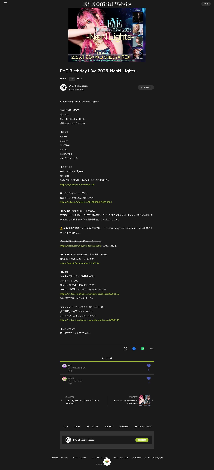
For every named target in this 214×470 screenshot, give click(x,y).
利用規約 (64, 458)
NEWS (63, 78)
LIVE (72, 78)
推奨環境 (54, 458)
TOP (65, 426)
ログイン (206, 4)
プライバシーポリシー (79, 458)
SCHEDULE (93, 426)
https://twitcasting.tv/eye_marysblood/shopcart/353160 (89, 293)
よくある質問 (136, 458)
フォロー (146, 87)
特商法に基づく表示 (121, 458)
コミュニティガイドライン (100, 458)
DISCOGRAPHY (144, 426)
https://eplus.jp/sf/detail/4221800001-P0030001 (86, 202)
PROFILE (125, 426)
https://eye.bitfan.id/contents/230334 (79, 263)
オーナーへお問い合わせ (154, 458)
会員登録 (142, 440)
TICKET (110, 426)
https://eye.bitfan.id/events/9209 (77, 184)
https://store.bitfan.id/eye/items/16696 (80, 245)
